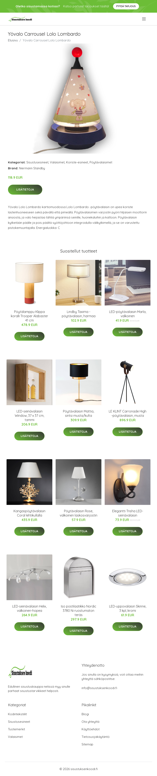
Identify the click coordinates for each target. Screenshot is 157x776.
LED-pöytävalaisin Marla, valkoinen (127, 314)
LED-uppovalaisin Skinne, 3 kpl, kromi (127, 608)
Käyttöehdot (91, 729)
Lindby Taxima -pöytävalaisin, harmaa (78, 314)
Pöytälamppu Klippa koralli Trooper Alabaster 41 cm (29, 316)
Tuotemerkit (16, 729)
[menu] (144, 19)
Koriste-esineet (77, 162)
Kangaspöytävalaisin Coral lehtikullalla (29, 513)
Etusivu (13, 40)
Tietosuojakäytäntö (96, 737)
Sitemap (87, 744)
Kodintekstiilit (17, 714)
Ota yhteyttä (90, 722)
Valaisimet (57, 162)
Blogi (85, 714)
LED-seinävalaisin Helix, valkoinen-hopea (29, 608)
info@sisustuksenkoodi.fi (99, 688)
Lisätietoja (25, 189)
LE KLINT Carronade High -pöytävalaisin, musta (127, 413)
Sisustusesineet (37, 162)
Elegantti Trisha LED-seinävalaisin (127, 513)
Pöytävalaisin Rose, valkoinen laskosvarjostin (78, 513)
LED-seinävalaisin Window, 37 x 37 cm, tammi (29, 415)
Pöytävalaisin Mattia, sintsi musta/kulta (78, 413)
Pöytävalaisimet (101, 162)
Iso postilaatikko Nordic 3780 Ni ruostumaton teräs (78, 610)
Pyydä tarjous (126, 6)
